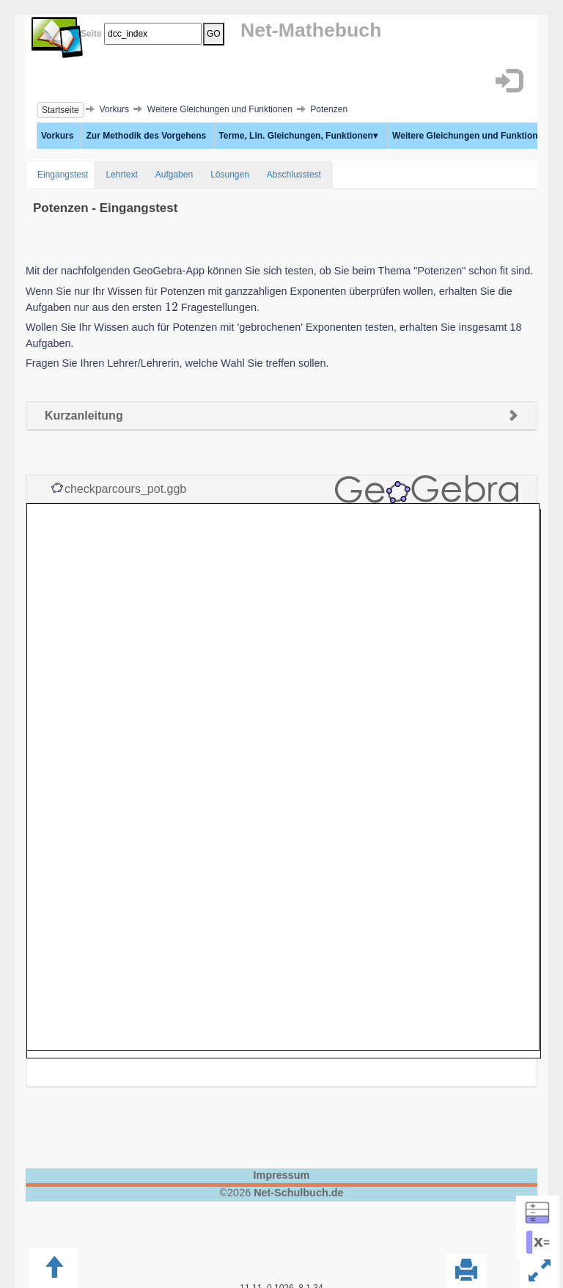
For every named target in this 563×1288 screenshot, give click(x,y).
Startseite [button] (60, 110)
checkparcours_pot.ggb (125, 489)
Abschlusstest (294, 174)
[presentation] (171, 307)
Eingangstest (62, 174)
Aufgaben (174, 174)
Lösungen (229, 174)
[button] (508, 81)
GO (214, 34)
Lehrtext (121, 174)
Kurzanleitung (84, 415)
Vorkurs (57, 136)
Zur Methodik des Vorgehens (146, 136)
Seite (88, 34)
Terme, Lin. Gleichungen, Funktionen (298, 136)
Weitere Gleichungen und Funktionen (472, 136)
